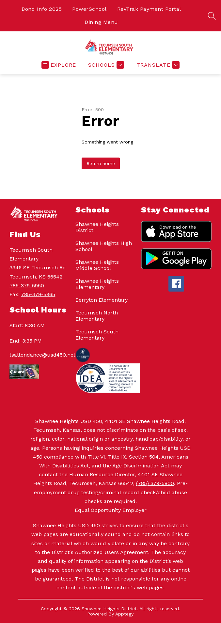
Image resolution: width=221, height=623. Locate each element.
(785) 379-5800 (155, 483)
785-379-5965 (38, 294)
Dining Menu (101, 22)
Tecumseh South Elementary (96, 334)
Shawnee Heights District (97, 227)
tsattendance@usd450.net (39, 355)
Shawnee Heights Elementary (97, 284)
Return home (101, 163)
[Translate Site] (157, 65)
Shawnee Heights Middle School (97, 265)
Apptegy (124, 613)
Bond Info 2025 (42, 9)
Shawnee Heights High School (103, 246)
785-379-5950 (26, 285)
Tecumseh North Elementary (96, 316)
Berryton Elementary (101, 300)
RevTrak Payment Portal (149, 9)
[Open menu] (58, 65)
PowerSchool (89, 9)
